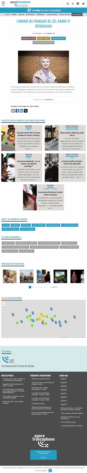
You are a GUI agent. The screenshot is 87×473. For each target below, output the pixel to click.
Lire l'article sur (43, 99)
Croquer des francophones (43, 42)
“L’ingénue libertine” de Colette (71, 426)
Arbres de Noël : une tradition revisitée (13, 402)
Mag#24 (64, 404)
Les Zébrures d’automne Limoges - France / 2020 (40, 394)
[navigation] (3, 4)
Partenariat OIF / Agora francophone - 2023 (40, 388)
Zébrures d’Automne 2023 (41, 379)
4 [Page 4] (38, 287)
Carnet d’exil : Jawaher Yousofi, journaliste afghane (14, 397)
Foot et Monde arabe (68, 422)
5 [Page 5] (41, 287)
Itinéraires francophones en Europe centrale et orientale (41, 408)
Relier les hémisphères (69, 247)
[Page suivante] (47, 287)
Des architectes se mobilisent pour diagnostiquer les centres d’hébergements (13, 391)
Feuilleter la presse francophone (15, 247)
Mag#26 (64, 397)
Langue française (77, 14)
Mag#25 (64, 401)
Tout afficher (53, 287)
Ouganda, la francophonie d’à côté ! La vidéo (13, 385)
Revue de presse (7, 375)
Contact (43, 457)
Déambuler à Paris (69, 243)
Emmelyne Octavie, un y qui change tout (70, 417)
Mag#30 (64, 382)
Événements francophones (40, 375)
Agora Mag (63, 375)
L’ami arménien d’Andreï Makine (72, 413)
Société (8, 14)
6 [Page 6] (44, 287)
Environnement (41, 14)
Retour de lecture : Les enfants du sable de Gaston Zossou (71, 409)
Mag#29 (64, 386)
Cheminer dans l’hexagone (26, 243)
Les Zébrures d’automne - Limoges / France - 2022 (41, 399)
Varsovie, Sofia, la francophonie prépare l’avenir (43, 383)
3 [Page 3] (35, 287)
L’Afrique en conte (38, 404)
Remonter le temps (10, 251)
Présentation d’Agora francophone (43, 452)
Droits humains (30, 14)
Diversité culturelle (65, 14)
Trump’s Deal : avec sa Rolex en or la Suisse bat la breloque (14, 379)
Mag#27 (64, 393)
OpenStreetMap (76, 337)
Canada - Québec (43, 38)
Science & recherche (52, 14)
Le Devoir (50, 33)
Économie (14, 14)
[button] (33, 313)
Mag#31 (64, 379)
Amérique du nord (28, 38)
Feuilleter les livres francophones (44, 247)
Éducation (21, 14)
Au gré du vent (8, 243)
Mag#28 (64, 390)
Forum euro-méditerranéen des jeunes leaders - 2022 (43, 413)
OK (50, 471)
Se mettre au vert (26, 251)
